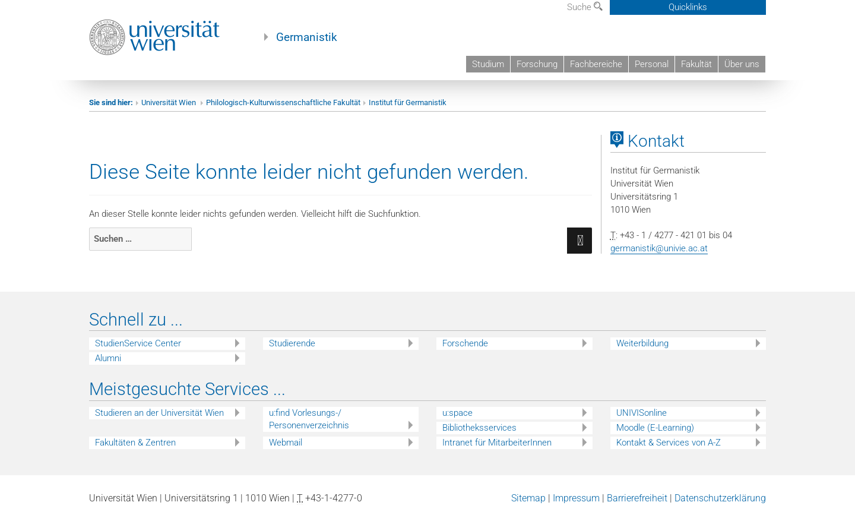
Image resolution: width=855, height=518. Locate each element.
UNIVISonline (641, 413)
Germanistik (306, 37)
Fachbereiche (596, 64)
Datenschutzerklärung (720, 498)
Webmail (285, 442)
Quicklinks (688, 7)
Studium (488, 64)
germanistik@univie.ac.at (659, 248)
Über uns (741, 64)
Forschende (465, 343)
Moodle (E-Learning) (655, 427)
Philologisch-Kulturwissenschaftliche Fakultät (283, 102)
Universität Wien (169, 102)
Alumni (108, 358)
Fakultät (696, 64)
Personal (652, 64)
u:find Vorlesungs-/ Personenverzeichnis (309, 419)
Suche (585, 7)
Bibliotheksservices (479, 427)
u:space (457, 413)
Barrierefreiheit (637, 498)
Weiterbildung (642, 343)
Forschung (537, 64)
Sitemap (528, 498)
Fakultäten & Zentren (135, 442)
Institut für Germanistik (407, 102)
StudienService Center (138, 343)
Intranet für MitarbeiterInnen (497, 442)
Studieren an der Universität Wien (159, 413)
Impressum (576, 498)
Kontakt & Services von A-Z (668, 442)
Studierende (292, 343)
